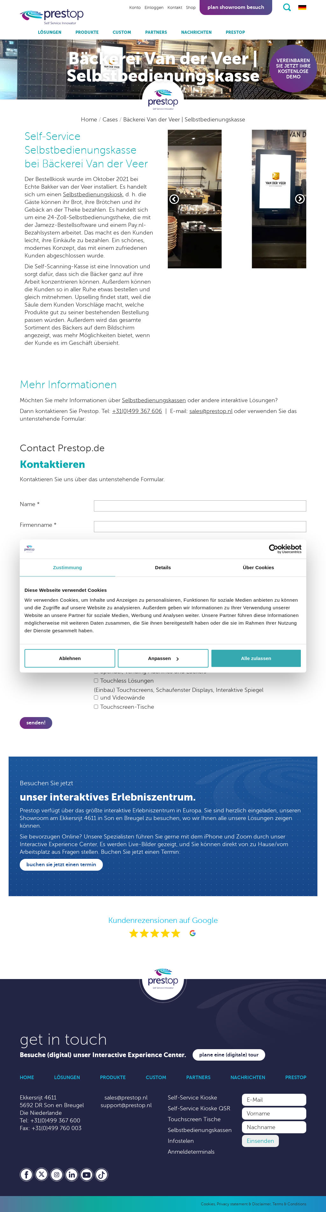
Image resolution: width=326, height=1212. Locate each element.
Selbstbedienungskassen (154, 400)
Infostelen (181, 1141)
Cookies (208, 1204)
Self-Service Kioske (192, 1097)
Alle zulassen (256, 658)
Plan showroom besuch (236, 7)
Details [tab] (163, 567)
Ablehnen (70, 658)
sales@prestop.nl (210, 411)
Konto (135, 7)
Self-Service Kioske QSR (199, 1108)
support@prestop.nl (126, 1105)
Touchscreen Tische (194, 1119)
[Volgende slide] (300, 199)
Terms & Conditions (289, 1204)
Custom (122, 32)
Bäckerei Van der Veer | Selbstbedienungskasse (184, 119)
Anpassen (163, 658)
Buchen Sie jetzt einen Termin (61, 864)
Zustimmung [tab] (67, 567)
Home (90, 119)
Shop (191, 7)
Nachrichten (196, 32)
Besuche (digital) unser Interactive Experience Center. (103, 1055)
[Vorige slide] (174, 199)
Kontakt (174, 7)
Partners (156, 32)
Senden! (36, 723)
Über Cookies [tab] (258, 567)
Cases (111, 119)
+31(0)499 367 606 (137, 411)
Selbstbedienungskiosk (93, 194)
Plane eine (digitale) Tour (229, 1055)
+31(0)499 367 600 (55, 1120)
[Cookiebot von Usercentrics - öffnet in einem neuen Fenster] (273, 549)
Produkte (87, 32)
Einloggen (154, 7)
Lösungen (49, 32)
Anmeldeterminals (191, 1152)
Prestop (235, 32)
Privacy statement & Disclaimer (244, 1204)
